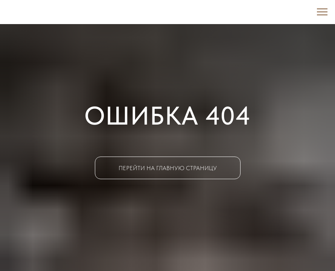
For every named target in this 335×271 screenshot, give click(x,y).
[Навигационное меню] (322, 12)
